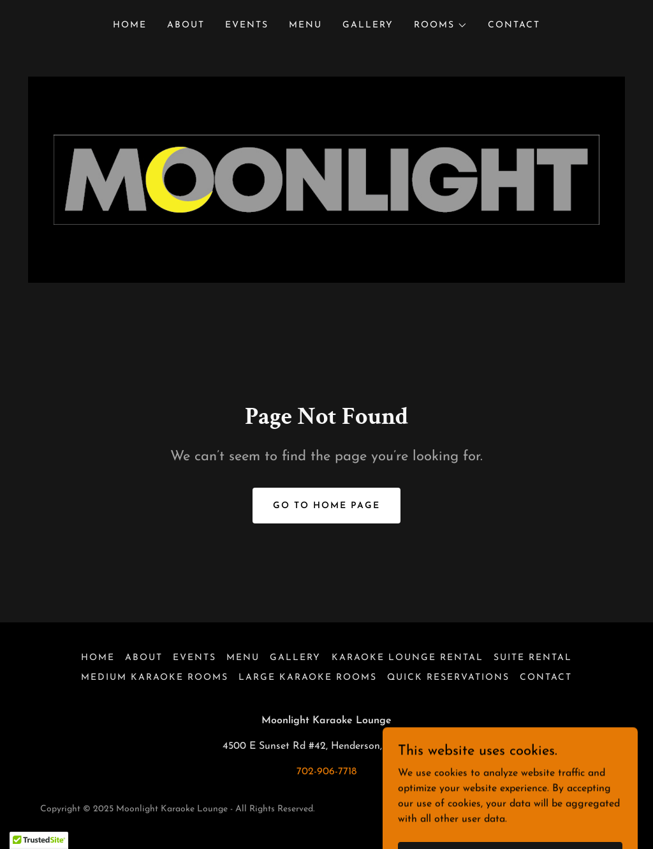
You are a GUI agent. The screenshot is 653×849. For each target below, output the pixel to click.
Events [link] (246, 25)
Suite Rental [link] (533, 658)
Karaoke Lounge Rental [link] (407, 658)
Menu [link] (305, 25)
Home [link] (130, 25)
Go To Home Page (326, 506)
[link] (326, 179)
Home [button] (98, 658)
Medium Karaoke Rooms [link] (154, 677)
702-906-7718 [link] (326, 772)
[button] (440, 25)
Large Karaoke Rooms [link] (307, 677)
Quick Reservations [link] (448, 677)
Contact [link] (514, 25)
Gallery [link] (367, 25)
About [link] (186, 25)
